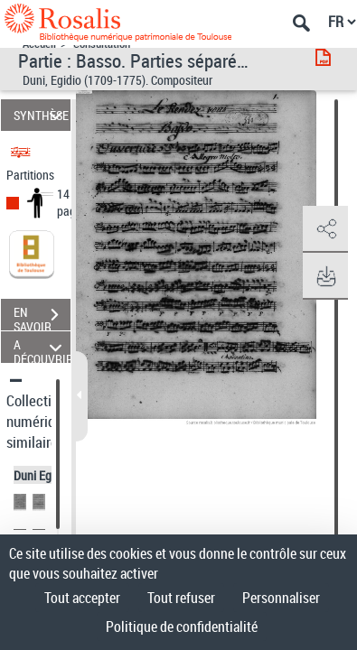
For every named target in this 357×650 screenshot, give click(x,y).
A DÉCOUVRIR (42, 347)
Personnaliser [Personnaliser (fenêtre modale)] (281, 598)
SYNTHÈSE (41, 115)
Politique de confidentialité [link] (182, 626)
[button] (325, 229)
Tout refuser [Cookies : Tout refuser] (181, 598)
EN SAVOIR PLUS (42, 316)
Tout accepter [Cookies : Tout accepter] (82, 598)
